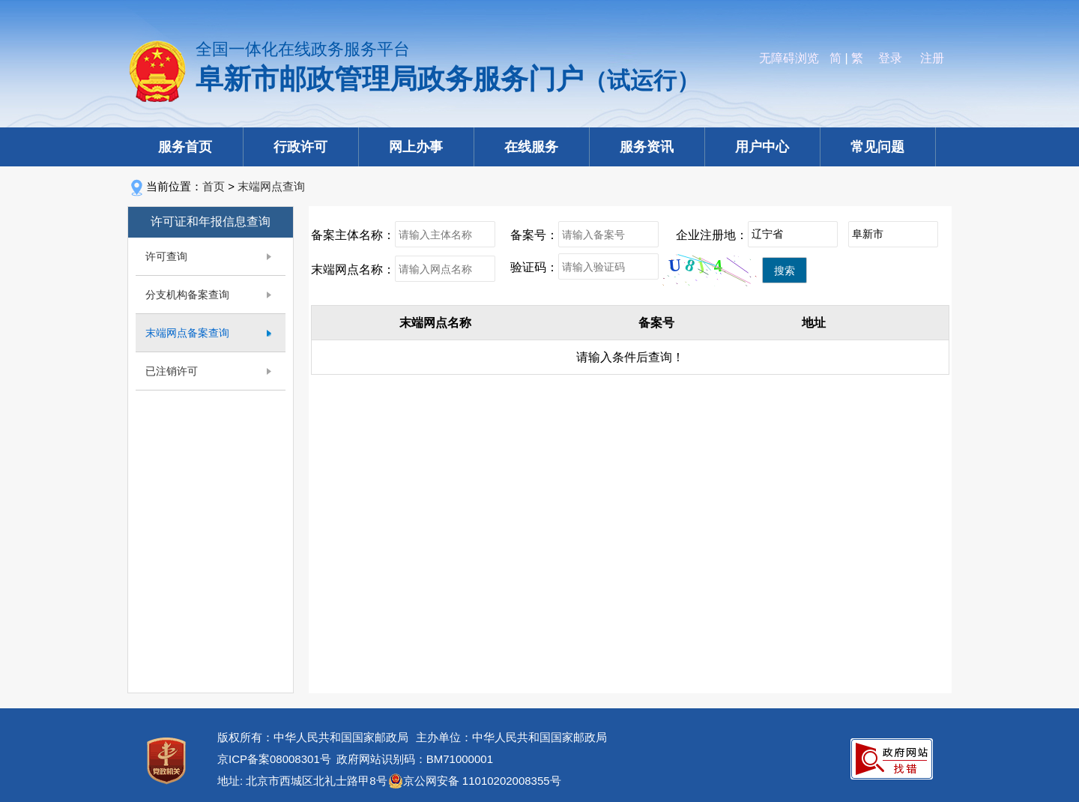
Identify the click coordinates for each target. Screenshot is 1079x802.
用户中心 (762, 146)
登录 (890, 58)
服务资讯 (647, 146)
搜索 (784, 271)
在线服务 (531, 146)
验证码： (534, 267)
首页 (213, 186)
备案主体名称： (353, 235)
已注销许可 (171, 371)
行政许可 (300, 146)
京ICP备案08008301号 (274, 759)
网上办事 (416, 146)
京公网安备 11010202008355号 (482, 780)
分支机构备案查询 (187, 295)
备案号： (534, 235)
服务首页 (185, 146)
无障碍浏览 (789, 58)
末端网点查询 (271, 186)
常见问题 (877, 146)
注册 (932, 58)
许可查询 (166, 256)
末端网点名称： (353, 269)
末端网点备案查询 (187, 333)
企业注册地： (712, 235)
